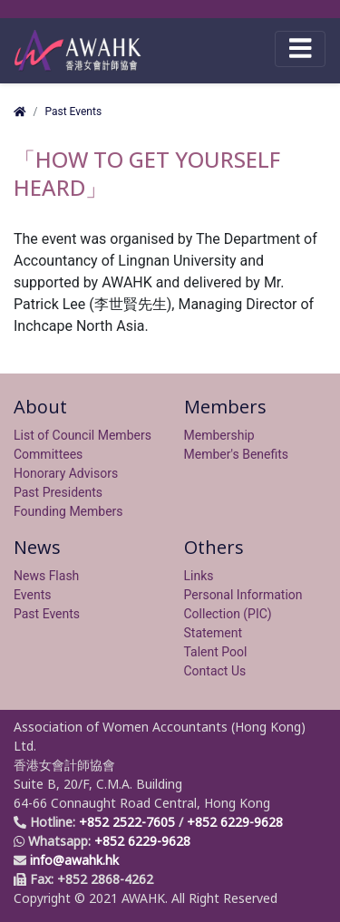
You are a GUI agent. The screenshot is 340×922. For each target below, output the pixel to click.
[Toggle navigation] (300, 49)
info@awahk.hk (74, 860)
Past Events (73, 111)
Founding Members (68, 511)
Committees (48, 454)
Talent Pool (216, 652)
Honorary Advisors (66, 473)
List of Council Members (82, 435)
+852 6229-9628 (235, 821)
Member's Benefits (236, 454)
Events (32, 594)
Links (199, 575)
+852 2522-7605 (127, 821)
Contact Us (215, 671)
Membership (219, 435)
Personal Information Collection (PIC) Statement (243, 613)
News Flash (46, 575)
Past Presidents (58, 492)
